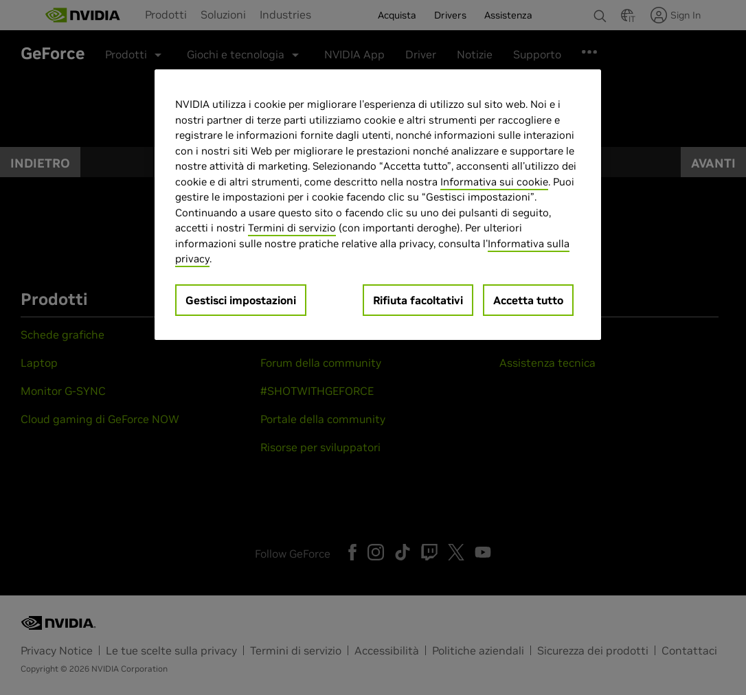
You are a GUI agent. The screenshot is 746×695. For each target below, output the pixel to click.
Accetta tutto (528, 300)
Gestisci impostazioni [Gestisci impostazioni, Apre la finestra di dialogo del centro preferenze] (240, 300)
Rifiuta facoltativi (418, 300)
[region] (378, 204)
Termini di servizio (292, 227)
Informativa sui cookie (494, 181)
